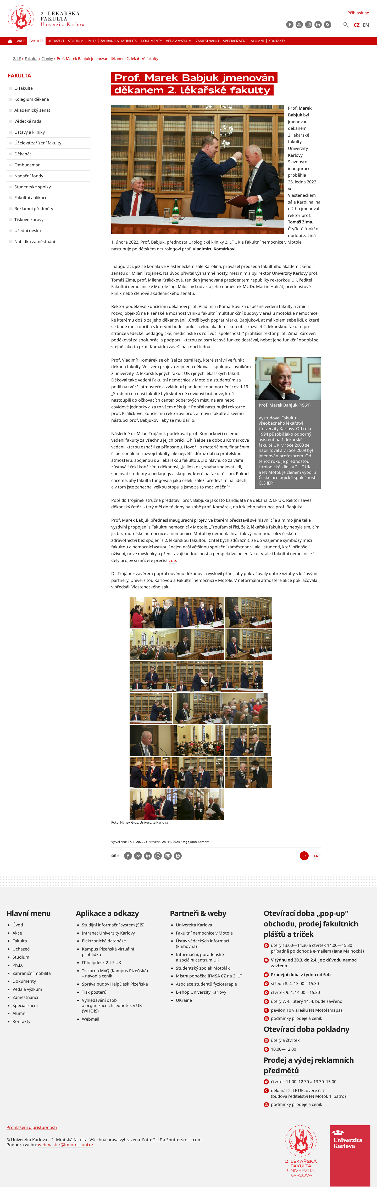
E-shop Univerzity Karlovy (201, 992)
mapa (335, 1010)
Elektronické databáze (104, 941)
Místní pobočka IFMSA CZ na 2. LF (209, 976)
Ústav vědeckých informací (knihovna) (202, 943)
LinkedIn (318, 24)
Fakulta (31, 58)
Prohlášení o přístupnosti (32, 1127)
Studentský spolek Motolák (203, 968)
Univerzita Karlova (194, 925)
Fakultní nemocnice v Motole (204, 933)
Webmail (90, 1019)
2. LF (17, 58)
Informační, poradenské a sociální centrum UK (200, 957)
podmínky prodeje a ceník (296, 1018)
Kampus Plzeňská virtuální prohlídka (108, 951)
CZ (356, 25)
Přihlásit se (358, 13)
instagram (308, 24)
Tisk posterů (94, 992)
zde (172, 560)
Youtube (299, 24)
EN (366, 25)
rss (327, 24)
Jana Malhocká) (349, 951)
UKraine (184, 1000)
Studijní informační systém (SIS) (113, 925)
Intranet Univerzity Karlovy (108, 933)
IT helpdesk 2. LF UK (101, 962)
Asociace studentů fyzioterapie (206, 984)
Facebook (289, 24)
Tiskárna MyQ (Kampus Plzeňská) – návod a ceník (115, 973)
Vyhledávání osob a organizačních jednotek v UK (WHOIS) (112, 1005)
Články (47, 58)
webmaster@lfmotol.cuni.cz (65, 1144)
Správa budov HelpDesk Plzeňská (115, 984)
